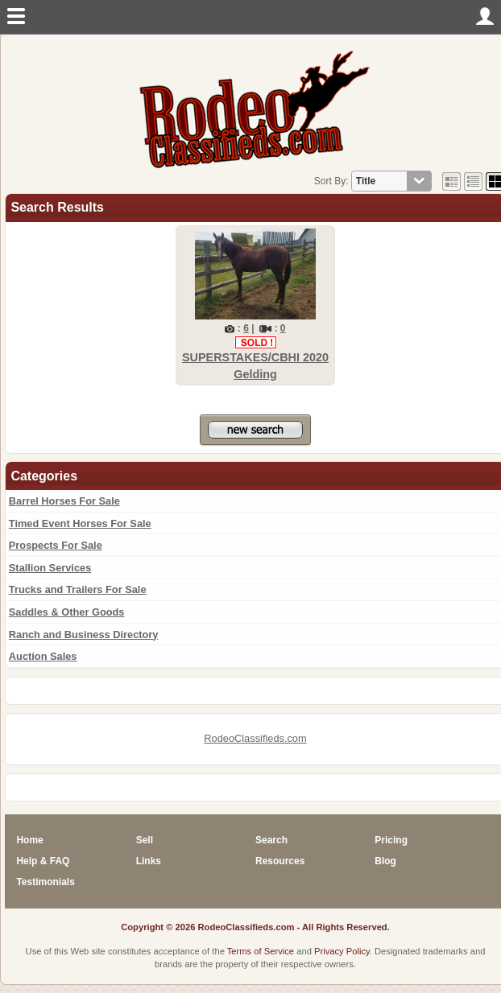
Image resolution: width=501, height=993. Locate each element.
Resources (279, 861)
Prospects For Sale (55, 545)
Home (29, 840)
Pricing (391, 840)
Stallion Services (50, 568)
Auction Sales (43, 656)
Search (271, 840)
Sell (144, 840)
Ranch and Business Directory (84, 634)
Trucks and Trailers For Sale (78, 589)
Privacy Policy (342, 951)
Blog (385, 861)
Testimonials (45, 882)
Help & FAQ (42, 861)
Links (148, 861)
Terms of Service (260, 951)
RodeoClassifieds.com (255, 738)
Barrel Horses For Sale (64, 501)
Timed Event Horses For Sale (80, 523)
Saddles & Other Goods (67, 612)
